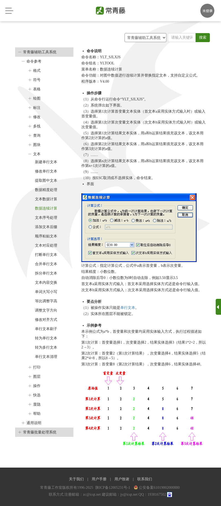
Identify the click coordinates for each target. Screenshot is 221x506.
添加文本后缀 (46, 227)
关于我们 (76, 479)
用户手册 (99, 479)
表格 (37, 89)
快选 (37, 395)
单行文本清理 (46, 357)
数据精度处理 (46, 190)
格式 (37, 71)
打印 (37, 367)
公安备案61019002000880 (157, 488)
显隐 (37, 404)
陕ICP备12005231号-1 (113, 488)
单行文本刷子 (46, 329)
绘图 (37, 98)
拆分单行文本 (46, 273)
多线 (37, 126)
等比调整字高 (46, 301)
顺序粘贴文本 (46, 236)
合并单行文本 (46, 264)
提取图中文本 (46, 181)
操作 (37, 386)
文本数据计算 (46, 199)
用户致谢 (121, 479)
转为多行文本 (46, 347)
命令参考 (33, 61)
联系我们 (144, 479)
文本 (37, 154)
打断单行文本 (46, 255)
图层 (37, 377)
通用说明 (33, 423)
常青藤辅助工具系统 (39, 52)
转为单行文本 (46, 338)
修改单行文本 (46, 171)
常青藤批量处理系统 (39, 432)
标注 (37, 108)
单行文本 (127, 308)
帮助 (37, 414)
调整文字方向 (46, 310)
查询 (37, 135)
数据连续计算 (46, 208)
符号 (37, 80)
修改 (37, 117)
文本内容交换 (46, 283)
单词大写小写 (46, 292)
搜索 (202, 37)
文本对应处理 (46, 245)
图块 (37, 145)
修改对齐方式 (46, 320)
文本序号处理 (46, 218)
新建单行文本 (46, 162)
